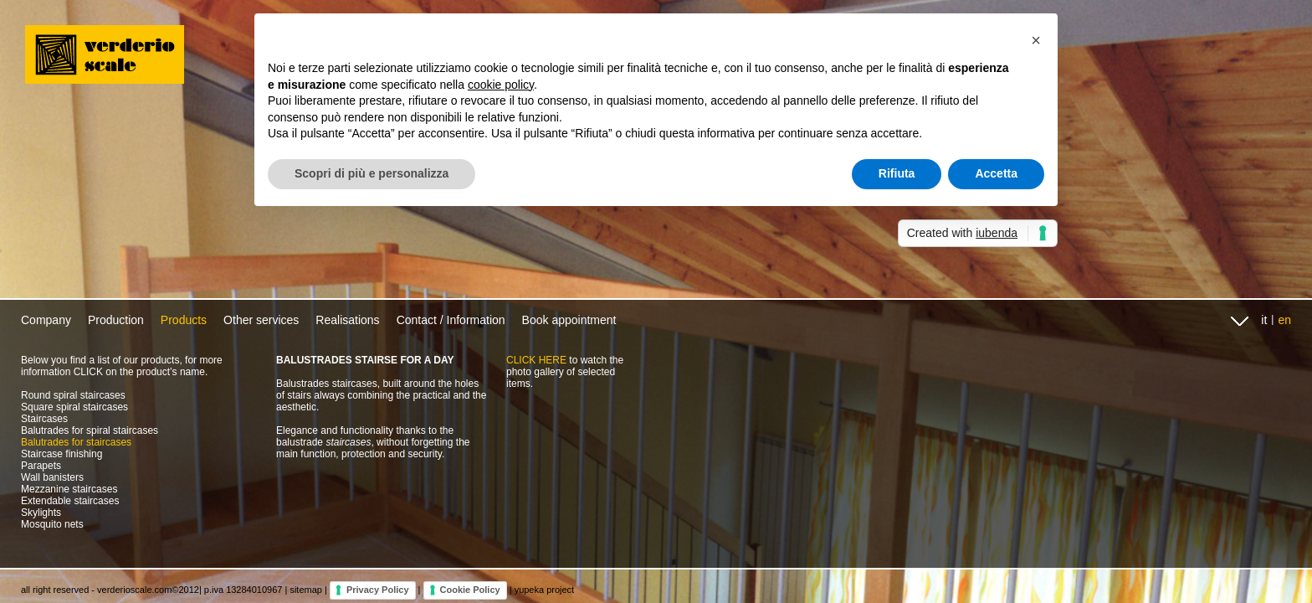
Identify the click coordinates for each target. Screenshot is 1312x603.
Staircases (44, 419)
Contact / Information (451, 320)
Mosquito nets (52, 524)
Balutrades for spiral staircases (89, 430)
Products (184, 320)
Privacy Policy (377, 590)
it (1264, 320)
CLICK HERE (536, 360)
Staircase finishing (61, 454)
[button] (1035, 40)
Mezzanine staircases (69, 489)
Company (46, 320)
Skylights (41, 512)
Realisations (347, 320)
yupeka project (545, 590)
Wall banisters (52, 477)
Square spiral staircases (74, 407)
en (1284, 320)
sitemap (306, 590)
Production (116, 320)
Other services (261, 320)
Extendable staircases (70, 501)
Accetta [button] (996, 173)
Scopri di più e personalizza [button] (371, 173)
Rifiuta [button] (897, 173)
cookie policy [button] (501, 84)
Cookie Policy (470, 590)
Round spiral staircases (73, 395)
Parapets (41, 466)
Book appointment (569, 320)
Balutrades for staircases (76, 442)
